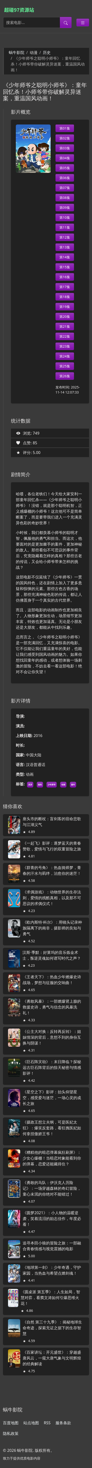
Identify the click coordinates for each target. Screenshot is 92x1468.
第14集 (64, 257)
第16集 (64, 277)
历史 (47, 52)
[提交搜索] (66, 22)
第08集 (64, 197)
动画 (63, 784)
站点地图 (31, 1422)
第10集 (64, 217)
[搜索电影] (31, 22)
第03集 (64, 148)
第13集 (64, 247)
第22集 (64, 336)
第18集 (64, 296)
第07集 (64, 187)
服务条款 (63, 1422)
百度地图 (10, 1422)
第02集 (64, 138)
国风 (40, 784)
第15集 (64, 267)
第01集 (64, 128)
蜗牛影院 (16, 52)
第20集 (64, 316)
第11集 (64, 227)
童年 (73, 784)
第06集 (64, 177)
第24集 (64, 356)
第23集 (64, 346)
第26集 (64, 376)
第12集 (64, 237)
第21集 (64, 326)
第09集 (64, 207)
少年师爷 (51, 784)
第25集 (64, 366)
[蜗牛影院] (21, 10)
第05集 (64, 168)
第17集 (64, 287)
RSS (47, 1422)
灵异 (30, 784)
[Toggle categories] (82, 22)
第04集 (64, 158)
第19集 (64, 306)
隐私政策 (10, 1433)
